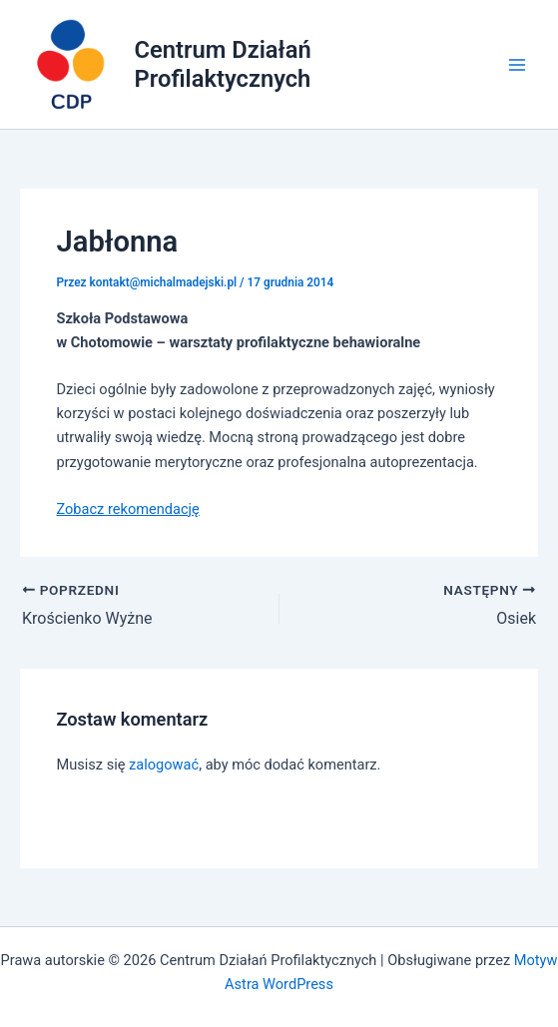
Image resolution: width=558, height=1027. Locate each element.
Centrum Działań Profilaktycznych (223, 64)
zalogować (164, 764)
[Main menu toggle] (517, 65)
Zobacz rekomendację (127, 509)
